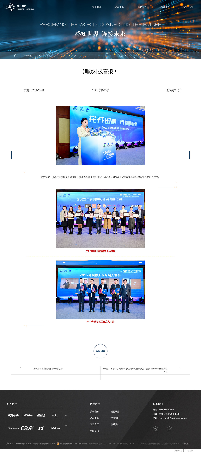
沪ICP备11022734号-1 (16, 443)
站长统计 (186, 443)
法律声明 (178, 450)
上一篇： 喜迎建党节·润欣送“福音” (41, 368)
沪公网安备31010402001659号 (73, 443)
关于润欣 (96, 7)
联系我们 (115, 424)
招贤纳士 (115, 411)
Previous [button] (65, 416)
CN (185, 7)
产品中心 (119, 7)
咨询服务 (165, 7)
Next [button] (65, 425)
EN (191, 7)
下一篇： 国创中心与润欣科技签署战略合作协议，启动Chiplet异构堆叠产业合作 (141, 370)
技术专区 (142, 7)
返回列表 (173, 90)
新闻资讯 (32, 55)
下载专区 (94, 424)
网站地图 (189, 450)
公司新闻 (55, 55)
